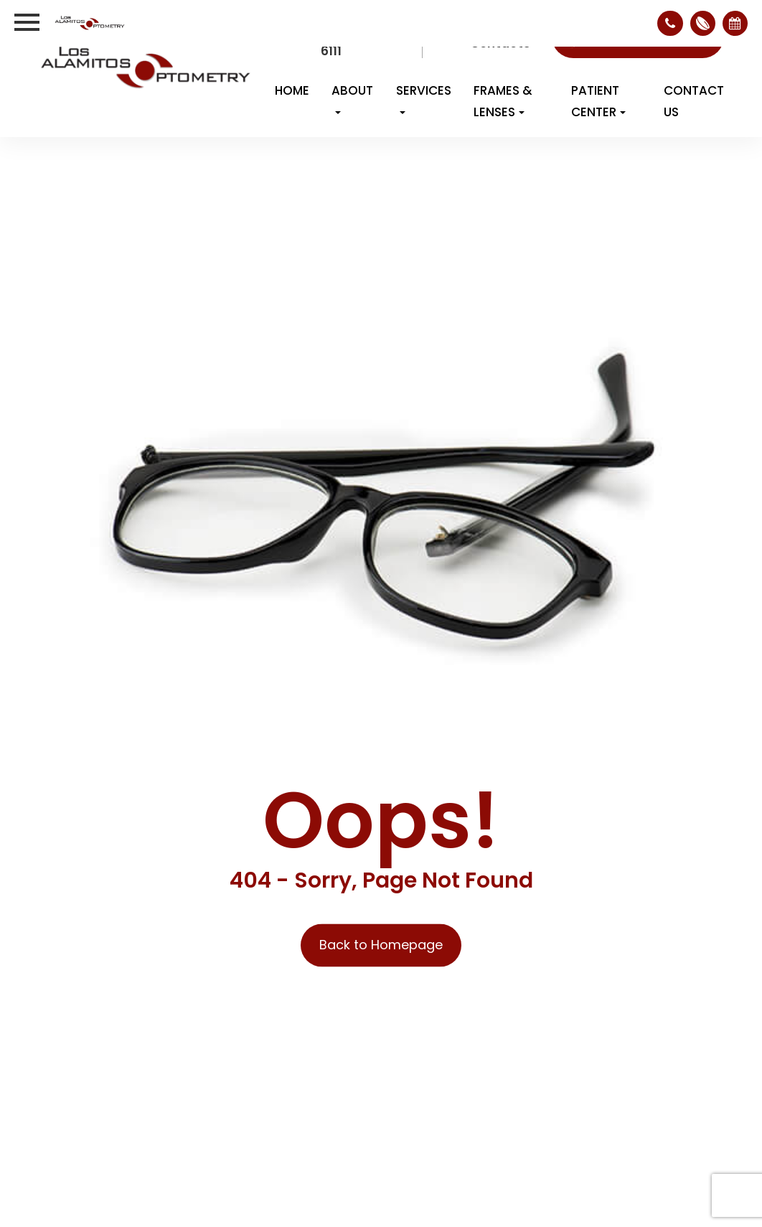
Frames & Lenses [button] (503, 101)
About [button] (352, 98)
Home (292, 90)
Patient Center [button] (598, 101)
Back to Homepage (381, 945)
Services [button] (423, 98)
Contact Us (694, 101)
